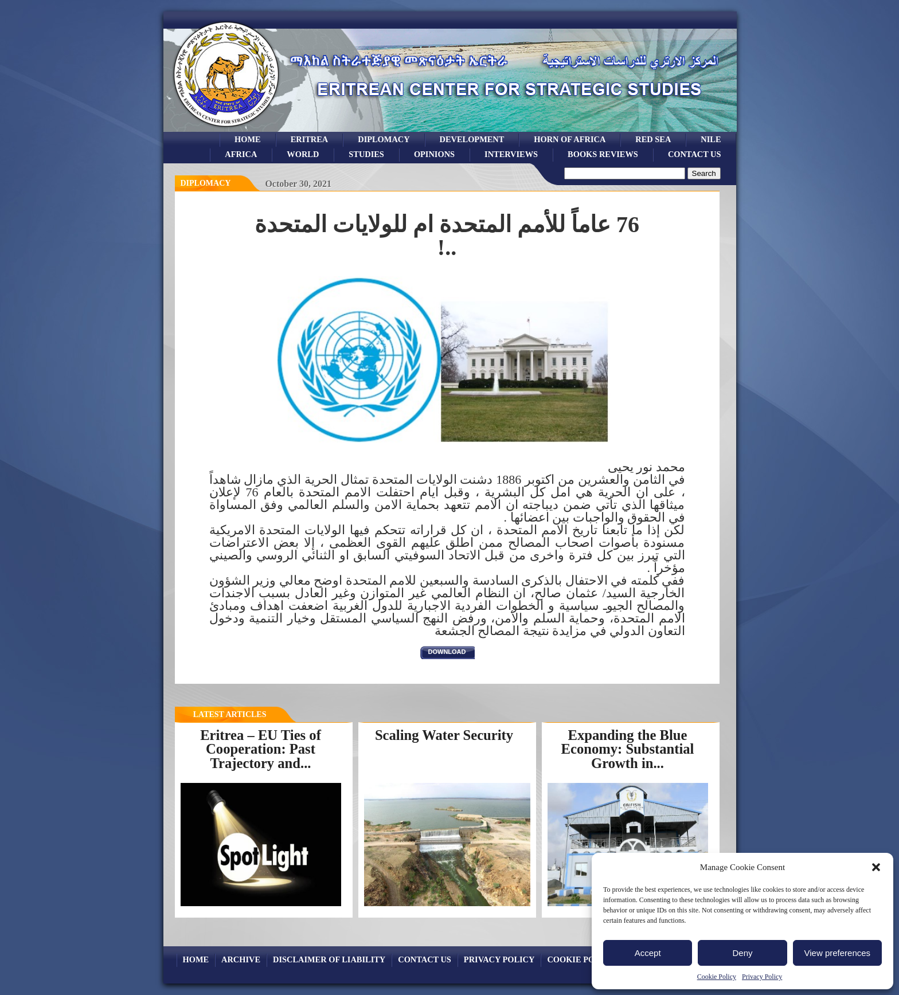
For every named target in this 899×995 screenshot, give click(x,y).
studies (366, 154)
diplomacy (206, 183)
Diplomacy (383, 139)
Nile (711, 139)
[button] (876, 867)
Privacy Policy (762, 977)
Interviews (511, 154)
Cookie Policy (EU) (590, 959)
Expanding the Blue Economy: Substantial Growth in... (627, 749)
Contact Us (694, 154)
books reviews (603, 154)
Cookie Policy (716, 977)
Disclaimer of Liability (329, 959)
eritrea (310, 139)
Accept (648, 953)
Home (247, 139)
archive (240, 959)
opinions (434, 154)
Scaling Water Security (444, 735)
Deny (742, 953)
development (472, 139)
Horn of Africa (569, 139)
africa (241, 154)
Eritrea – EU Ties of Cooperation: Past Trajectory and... (260, 749)
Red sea (653, 139)
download (447, 651)
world (303, 154)
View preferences (837, 953)
